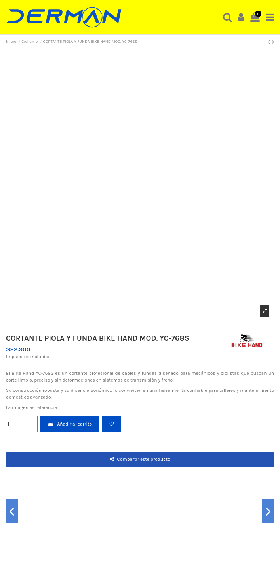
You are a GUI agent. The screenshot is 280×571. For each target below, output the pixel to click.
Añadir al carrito (70, 424)
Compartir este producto (140, 459)
